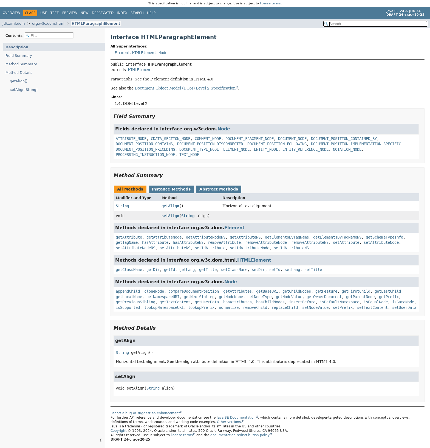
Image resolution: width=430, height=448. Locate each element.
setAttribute (346, 242)
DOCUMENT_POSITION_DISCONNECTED (210, 144)
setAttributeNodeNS (135, 248)
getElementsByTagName (287, 237)
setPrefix (343, 307)
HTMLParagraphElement (96, 23)
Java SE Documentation (236, 417)
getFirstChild (356, 291)
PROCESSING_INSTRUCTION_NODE (145, 154)
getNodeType (259, 297)
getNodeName (231, 297)
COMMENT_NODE (208, 138)
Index (122, 13)
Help (151, 13)
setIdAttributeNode (249, 248)
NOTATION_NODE (347, 149)
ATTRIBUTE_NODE (131, 138)
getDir (153, 269)
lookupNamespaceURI (164, 307)
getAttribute (129, 237)
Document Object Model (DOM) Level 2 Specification (185, 88)
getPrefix (389, 297)
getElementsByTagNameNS (337, 237)
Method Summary (21, 64)
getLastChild (388, 291)
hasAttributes (237, 302)
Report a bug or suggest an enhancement (145, 413)
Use (43, 13)
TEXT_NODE (189, 154)
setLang (292, 269)
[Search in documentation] (375, 24)
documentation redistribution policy (240, 435)
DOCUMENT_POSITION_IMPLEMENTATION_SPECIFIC (356, 144)
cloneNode (154, 291)
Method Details (18, 73)
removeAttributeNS (310, 242)
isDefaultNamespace (339, 302)
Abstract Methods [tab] (218, 189)
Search (137, 13)
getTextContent (175, 302)
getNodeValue (289, 297)
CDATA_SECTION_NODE (170, 138)
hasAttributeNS (188, 242)
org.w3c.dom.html (48, 23)
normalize (229, 307)
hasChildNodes (270, 302)
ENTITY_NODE (266, 149)
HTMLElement (144, 53)
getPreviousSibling (135, 302)
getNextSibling (199, 297)
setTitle (313, 269)
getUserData (207, 302)
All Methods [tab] (130, 189)
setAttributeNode (381, 242)
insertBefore (302, 302)
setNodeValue (315, 307)
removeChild (255, 307)
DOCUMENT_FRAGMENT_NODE (249, 138)
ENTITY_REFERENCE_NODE (305, 149)
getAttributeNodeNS (205, 237)
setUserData (404, 307)
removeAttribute (224, 242)
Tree (54, 13)
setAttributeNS (175, 248)
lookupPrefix (201, 307)
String (122, 206)
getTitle (208, 269)
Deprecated (103, 13)
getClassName (129, 269)
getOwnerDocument (324, 297)
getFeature (326, 291)
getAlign (170, 206)
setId (274, 269)
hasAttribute (155, 242)
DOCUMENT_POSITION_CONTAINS (144, 144)
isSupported (128, 307)
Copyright (119, 431)
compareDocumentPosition (193, 291)
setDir (258, 269)
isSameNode (403, 302)
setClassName (234, 269)
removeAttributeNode (266, 242)
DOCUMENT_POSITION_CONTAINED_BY (344, 138)
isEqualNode (376, 302)
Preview (69, 13)
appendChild (128, 291)
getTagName (127, 242)
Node (163, 53)
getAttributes (237, 291)
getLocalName (129, 297)
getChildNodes (296, 291)
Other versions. (229, 422)
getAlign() (18, 81)
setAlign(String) (24, 90)
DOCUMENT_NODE (292, 138)
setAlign (170, 216)
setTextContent (372, 307)
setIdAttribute (210, 248)
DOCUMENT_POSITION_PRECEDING (145, 149)
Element (122, 53)
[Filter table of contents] (49, 35)
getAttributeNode (164, 237)
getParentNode (360, 297)
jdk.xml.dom (13, 23)
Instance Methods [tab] (171, 189)
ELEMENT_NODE (236, 149)
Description (16, 47)
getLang (187, 269)
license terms (270, 3)
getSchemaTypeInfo (384, 237)
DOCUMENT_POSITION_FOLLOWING (277, 144)
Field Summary (18, 56)
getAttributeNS (245, 237)
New (85, 13)
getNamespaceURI (162, 297)
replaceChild (284, 307)
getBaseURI (267, 291)
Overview (11, 13)
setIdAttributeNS (291, 248)
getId (169, 269)
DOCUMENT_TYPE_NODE (199, 149)
